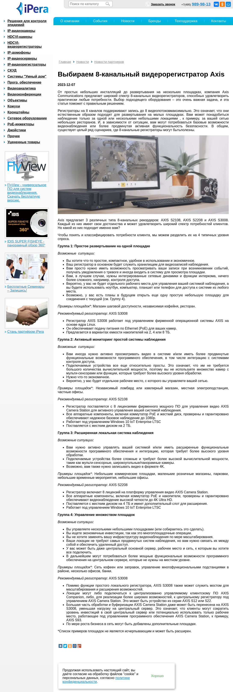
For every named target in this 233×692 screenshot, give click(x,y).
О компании (69, 21)
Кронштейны (18, 112)
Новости (127, 21)
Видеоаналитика (21, 88)
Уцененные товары (23, 142)
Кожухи (13, 106)
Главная (65, 62)
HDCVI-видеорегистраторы (24, 44)
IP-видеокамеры (21, 31)
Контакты (218, 21)
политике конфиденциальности (96, 679)
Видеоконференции (24, 94)
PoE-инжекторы (20, 124)
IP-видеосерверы (22, 58)
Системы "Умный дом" (26, 76)
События (100, 21)
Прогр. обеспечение (24, 82)
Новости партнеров (109, 62)
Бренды (154, 21)
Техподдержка (186, 21)
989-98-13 (201, 4)
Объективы (17, 100)
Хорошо (157, 676)
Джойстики (16, 130)
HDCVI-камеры (19, 37)
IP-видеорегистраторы (26, 64)
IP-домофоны (19, 52)
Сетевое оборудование (27, 118)
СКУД (11, 70)
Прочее (13, 136)
